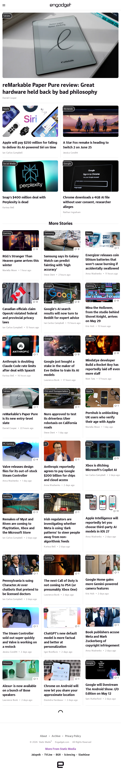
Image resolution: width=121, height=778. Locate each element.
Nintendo (68, 109)
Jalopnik (36, 755)
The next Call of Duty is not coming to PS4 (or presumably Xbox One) (61, 585)
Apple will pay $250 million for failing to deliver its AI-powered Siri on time (30, 145)
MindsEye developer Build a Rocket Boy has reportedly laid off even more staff (103, 367)
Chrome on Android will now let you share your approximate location (61, 691)
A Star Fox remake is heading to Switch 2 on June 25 (86, 145)
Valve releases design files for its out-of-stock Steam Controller (20, 471)
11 (117, 511)
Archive (56, 736)
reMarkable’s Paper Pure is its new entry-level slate (20, 419)
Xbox (88, 444)
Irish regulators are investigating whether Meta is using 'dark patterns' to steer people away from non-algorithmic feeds (62, 530)
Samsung (49, 233)
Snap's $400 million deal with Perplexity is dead (24, 200)
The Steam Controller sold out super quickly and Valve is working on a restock (20, 640)
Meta (47, 496)
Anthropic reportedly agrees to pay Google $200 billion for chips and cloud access (59, 473)
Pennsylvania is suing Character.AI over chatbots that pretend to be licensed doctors (20, 587)
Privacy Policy (73, 736)
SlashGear (84, 755)
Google (67, 164)
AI (4, 286)
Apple (6, 109)
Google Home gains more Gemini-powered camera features (102, 584)
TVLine (48, 755)
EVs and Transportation (56, 391)
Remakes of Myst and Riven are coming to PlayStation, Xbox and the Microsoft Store (19, 526)
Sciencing (69, 755)
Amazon (7, 663)
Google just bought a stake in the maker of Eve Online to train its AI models (61, 368)
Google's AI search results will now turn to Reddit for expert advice (61, 314)
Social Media (9, 164)
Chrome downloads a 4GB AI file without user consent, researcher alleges (87, 202)
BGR (58, 755)
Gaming (7, 233)
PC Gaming (8, 444)
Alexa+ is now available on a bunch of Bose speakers (19, 691)
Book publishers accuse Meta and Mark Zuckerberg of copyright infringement (102, 639)
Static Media (45, 742)
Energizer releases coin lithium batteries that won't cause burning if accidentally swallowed (102, 262)
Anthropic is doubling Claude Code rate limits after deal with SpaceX (19, 366)
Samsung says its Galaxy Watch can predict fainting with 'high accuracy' (61, 263)
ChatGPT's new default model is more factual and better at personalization (60, 640)
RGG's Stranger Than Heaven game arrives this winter (21, 261)
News (89, 233)
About (43, 736)
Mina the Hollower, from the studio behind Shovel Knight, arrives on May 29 (102, 314)
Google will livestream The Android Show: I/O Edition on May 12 (102, 689)
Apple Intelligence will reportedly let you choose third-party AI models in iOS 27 (102, 525)
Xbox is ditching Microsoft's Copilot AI (101, 468)
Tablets (6, 16)
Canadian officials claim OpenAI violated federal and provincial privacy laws (20, 316)
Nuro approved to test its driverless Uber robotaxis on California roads (60, 421)
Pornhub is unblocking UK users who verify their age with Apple (102, 417)
